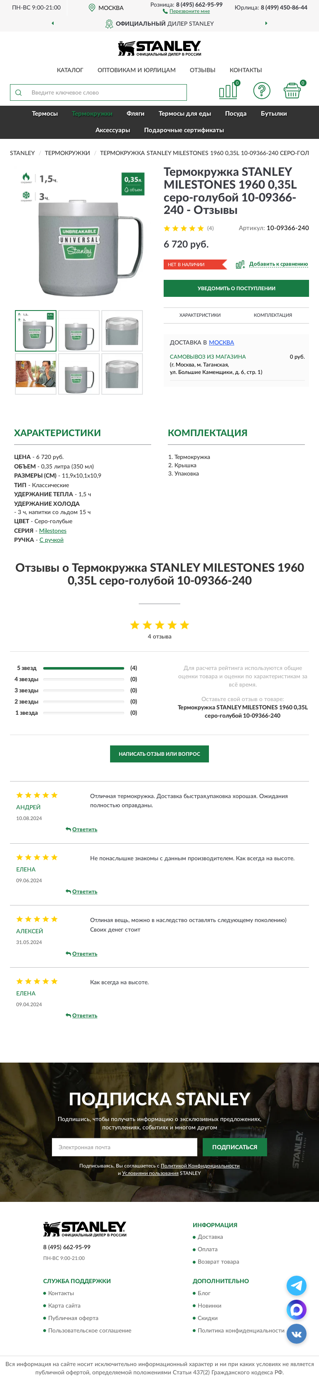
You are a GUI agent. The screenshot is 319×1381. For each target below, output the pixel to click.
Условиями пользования (150, 1173)
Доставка (210, 1237)
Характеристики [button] (200, 315)
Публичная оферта (73, 1318)
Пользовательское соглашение (89, 1331)
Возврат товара (218, 1262)
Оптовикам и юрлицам (137, 70)
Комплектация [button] (273, 315)
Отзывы (203, 70)
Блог (204, 1293)
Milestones (52, 531)
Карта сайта (64, 1306)
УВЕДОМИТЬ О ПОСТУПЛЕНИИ (236, 288)
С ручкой (51, 540)
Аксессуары (113, 130)
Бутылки (274, 114)
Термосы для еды (185, 114)
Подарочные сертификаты (184, 130)
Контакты (246, 70)
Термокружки (92, 114)
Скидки (208, 1318)
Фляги (136, 114)
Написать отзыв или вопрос (159, 754)
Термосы (45, 114)
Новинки (209, 1306)
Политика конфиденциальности (241, 1331)
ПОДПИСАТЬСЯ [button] (235, 1147)
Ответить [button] (81, 829)
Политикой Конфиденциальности (200, 1165)
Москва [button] (221, 343)
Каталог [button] (70, 70)
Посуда (236, 114)
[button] (186, 10)
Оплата (208, 1250)
